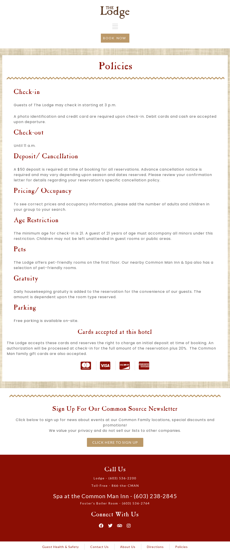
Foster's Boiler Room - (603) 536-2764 (115, 503)
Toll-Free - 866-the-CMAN (115, 485)
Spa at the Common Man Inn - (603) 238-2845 (115, 496)
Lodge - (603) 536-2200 (115, 478)
